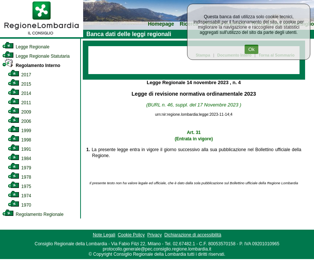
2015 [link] (19, 84)
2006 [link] (19, 121)
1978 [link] (19, 177)
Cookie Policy (131, 234)
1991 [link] (19, 149)
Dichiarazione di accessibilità (192, 234)
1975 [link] (19, 186)
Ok (251, 49)
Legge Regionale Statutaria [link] (36, 56)
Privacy (154, 234)
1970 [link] (19, 205)
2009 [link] (19, 112)
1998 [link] (19, 140)
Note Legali (104, 234)
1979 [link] (19, 167)
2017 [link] (19, 74)
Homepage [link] (161, 24)
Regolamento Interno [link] (31, 65)
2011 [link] (19, 102)
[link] (41, 35)
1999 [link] (19, 130)
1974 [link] (19, 195)
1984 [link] (19, 158)
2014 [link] (19, 93)
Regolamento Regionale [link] (32, 214)
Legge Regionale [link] (25, 47)
